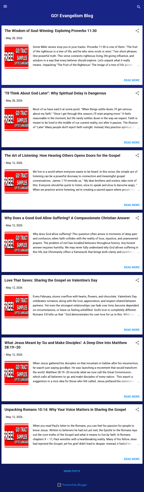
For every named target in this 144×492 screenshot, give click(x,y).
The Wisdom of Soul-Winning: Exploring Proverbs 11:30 (50, 30)
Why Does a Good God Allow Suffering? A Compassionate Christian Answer (67, 218)
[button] (137, 31)
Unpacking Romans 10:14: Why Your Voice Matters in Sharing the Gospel (65, 409)
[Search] (138, 7)
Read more (132, 80)
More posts (72, 471)
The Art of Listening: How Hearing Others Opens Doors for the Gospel (62, 155)
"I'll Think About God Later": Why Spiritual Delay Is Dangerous (55, 93)
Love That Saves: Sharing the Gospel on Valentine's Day (50, 280)
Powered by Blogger (72, 485)
